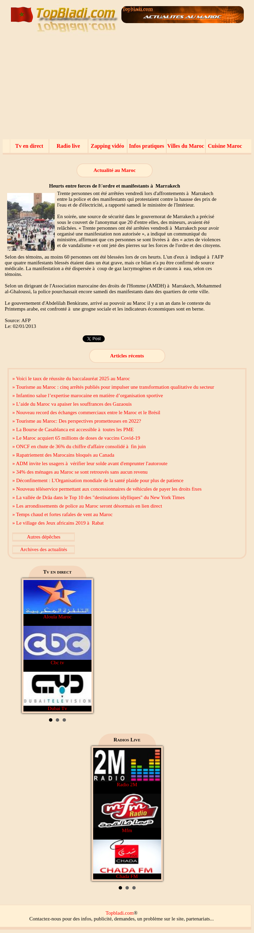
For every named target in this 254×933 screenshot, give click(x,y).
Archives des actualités (43, 549)
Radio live (68, 146)
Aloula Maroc (57, 599)
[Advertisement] (127, 88)
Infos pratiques (146, 146)
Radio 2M (127, 767)
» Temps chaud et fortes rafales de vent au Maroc (62, 514)
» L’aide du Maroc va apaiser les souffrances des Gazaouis (72, 404)
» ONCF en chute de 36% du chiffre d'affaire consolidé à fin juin (79, 446)
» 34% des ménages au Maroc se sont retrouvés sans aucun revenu (80, 472)
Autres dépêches (44, 537)
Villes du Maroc (185, 146)
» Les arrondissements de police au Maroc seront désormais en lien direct (87, 506)
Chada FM (127, 859)
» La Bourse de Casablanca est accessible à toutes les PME (73, 429)
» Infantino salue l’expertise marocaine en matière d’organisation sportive (87, 395)
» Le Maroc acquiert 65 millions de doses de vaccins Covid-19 (76, 438)
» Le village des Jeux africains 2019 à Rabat (58, 523)
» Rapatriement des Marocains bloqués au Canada (63, 455)
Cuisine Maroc (225, 146)
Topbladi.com (119, 913)
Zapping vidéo (107, 146)
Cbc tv (57, 645)
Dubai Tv (57, 691)
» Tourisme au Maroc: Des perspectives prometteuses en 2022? (76, 421)
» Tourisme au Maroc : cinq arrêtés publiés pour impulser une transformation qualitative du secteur (113, 387)
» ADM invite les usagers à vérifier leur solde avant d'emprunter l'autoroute (89, 463)
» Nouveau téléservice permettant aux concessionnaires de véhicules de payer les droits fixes (106, 489)
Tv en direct (29, 146)
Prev (32, 645)
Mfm (127, 813)
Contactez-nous (45, 918)
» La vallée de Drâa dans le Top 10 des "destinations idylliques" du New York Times (98, 497)
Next (82, 645)
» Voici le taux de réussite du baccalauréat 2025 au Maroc (71, 378)
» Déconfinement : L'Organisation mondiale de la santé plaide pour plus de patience (97, 480)
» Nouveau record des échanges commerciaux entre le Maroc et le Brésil (86, 412)
